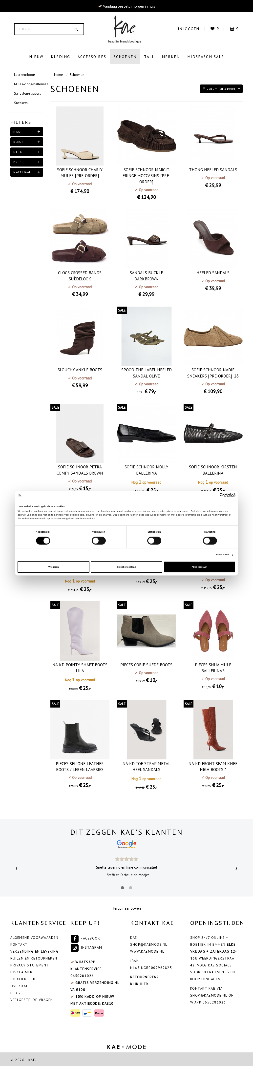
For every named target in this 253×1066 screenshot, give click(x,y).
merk (17, 150)
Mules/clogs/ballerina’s (28, 83)
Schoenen (125, 56)
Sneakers (21, 101)
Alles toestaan (199, 567)
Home (58, 73)
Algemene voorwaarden (34, 936)
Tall (149, 56)
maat (17, 130)
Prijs (17, 161)
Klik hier (139, 983)
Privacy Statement (29, 964)
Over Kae (19, 984)
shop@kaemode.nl (149, 943)
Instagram (86, 946)
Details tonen (222, 555)
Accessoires (92, 56)
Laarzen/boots (25, 73)
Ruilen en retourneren (33, 957)
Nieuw (36, 56)
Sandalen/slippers (27, 92)
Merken (171, 56)
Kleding (60, 56)
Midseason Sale (205, 56)
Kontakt (19, 943)
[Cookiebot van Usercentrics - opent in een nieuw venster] (213, 495)
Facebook (85, 937)
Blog (15, 991)
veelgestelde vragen (31, 998)
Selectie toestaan (126, 567)
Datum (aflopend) (221, 87)
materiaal (22, 171)
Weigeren (53, 567)
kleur (18, 140)
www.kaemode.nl (147, 950)
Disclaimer (21, 971)
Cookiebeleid (23, 978)
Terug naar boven (126, 906)
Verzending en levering (34, 950)
